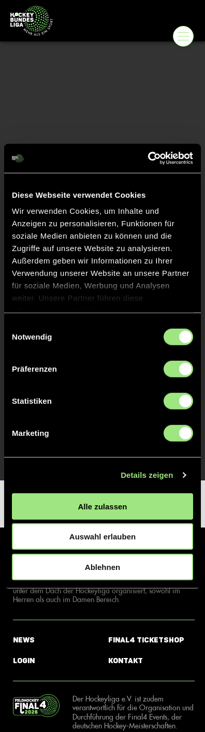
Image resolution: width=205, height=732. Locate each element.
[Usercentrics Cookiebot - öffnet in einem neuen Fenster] (147, 158)
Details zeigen (147, 475)
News (24, 640)
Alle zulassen (102, 506)
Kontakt (125, 660)
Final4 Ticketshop (146, 640)
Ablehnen (102, 566)
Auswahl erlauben (102, 536)
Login (24, 660)
